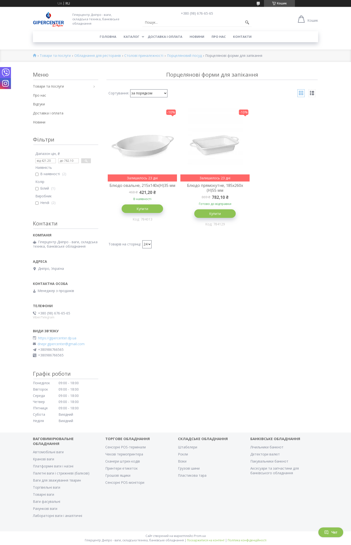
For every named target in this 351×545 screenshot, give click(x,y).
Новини (197, 36)
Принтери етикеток (121, 468)
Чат (330, 532)
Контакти (242, 36)
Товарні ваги (43, 494)
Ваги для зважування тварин (57, 480)
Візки (182, 461)
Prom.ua (200, 536)
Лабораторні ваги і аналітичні (57, 515)
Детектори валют (265, 454)
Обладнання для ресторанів (97, 56)
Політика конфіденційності (247, 540)
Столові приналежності (143, 56)
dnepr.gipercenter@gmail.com (61, 344)
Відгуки (39, 104)
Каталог (131, 36)
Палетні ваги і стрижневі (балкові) (61, 473)
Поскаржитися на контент (205, 540)
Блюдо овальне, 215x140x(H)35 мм (141, 188)
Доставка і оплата (165, 36)
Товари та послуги (55, 56)
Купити (141, 213)
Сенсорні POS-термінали (125, 447)
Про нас (219, 36)
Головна (108, 36)
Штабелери (187, 447)
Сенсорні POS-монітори (124, 482)
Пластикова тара (192, 475)
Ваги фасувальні (46, 501)
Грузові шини (189, 468)
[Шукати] (247, 22)
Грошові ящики (117, 475)
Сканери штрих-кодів (122, 461)
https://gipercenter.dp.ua (57, 338)
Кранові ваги (43, 459)
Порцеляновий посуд (184, 56)
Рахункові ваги (45, 508)
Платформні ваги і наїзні (53, 466)
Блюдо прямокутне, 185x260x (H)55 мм (212, 188)
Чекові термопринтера (124, 454)
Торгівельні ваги (46, 487)
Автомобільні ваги (48, 452)
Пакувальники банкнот (269, 461)
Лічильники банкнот (266, 447)
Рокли (183, 454)
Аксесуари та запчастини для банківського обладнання (274, 470)
